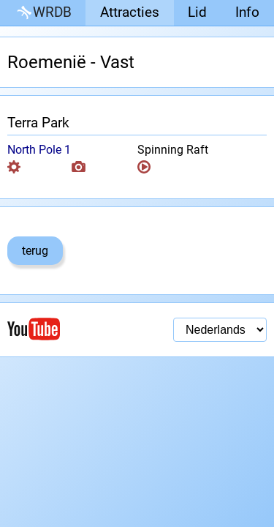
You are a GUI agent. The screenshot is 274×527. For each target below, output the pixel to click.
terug (35, 251)
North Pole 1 (39, 150)
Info (247, 12)
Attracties (129, 12)
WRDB (43, 13)
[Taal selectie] (220, 330)
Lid (197, 12)
